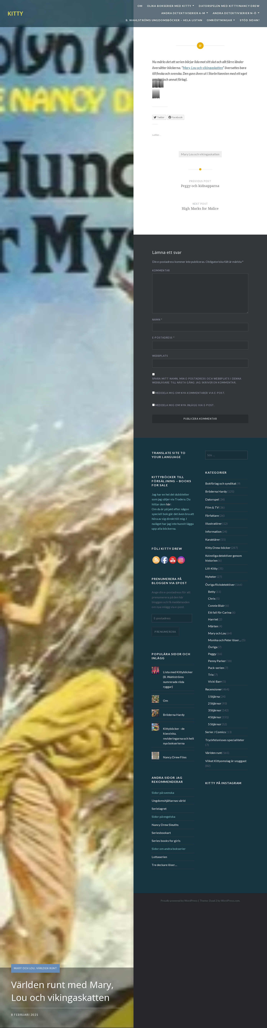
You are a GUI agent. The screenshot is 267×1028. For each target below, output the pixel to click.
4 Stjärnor (214, 717)
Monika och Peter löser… (224, 640)
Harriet (213, 619)
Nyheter (210, 576)
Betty (211, 591)
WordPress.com (230, 900)
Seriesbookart (161, 832)
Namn (157, 319)
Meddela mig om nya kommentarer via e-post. (190, 392)
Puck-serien (216, 667)
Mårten (213, 626)
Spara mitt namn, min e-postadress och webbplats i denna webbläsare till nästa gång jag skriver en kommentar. (197, 380)
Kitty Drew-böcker (217, 547)
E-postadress (163, 337)
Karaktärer (212, 539)
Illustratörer (213, 523)
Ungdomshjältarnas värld (168, 800)
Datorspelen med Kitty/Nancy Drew (229, 5)
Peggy (212, 654)
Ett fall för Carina (219, 612)
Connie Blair (216, 605)
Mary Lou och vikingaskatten (200, 154)
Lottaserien (159, 857)
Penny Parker (217, 661)
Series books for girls (166, 840)
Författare (212, 515)
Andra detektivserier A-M (183, 13)
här (168, 504)
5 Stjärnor (214, 724)
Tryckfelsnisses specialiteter (224, 740)
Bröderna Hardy (216, 491)
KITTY (15, 13)
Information (213, 531)
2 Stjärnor (214, 703)
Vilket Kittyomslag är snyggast (225, 761)
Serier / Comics (215, 732)
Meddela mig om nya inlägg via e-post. (185, 405)
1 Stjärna (214, 696)
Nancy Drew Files (175, 757)
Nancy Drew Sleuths (165, 824)
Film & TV (212, 507)
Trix (211, 674)
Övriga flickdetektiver (220, 584)
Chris (211, 598)
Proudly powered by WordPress (179, 900)
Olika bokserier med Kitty (169, 5)
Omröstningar (219, 20)
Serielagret (159, 808)
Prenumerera (165, 631)
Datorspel (212, 499)
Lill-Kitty (211, 568)
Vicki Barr (215, 681)
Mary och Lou (24, 968)
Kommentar (161, 270)
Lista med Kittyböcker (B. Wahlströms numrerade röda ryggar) (178, 679)
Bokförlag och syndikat (220, 483)
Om (140, 5)
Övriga (212, 647)
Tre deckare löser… (164, 865)
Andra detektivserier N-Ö (235, 13)
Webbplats (160, 355)
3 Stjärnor (214, 710)
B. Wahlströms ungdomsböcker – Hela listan (164, 20)
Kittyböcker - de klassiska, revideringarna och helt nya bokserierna (178, 736)
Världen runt (46, 968)
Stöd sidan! (250, 20)
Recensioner (213, 689)
